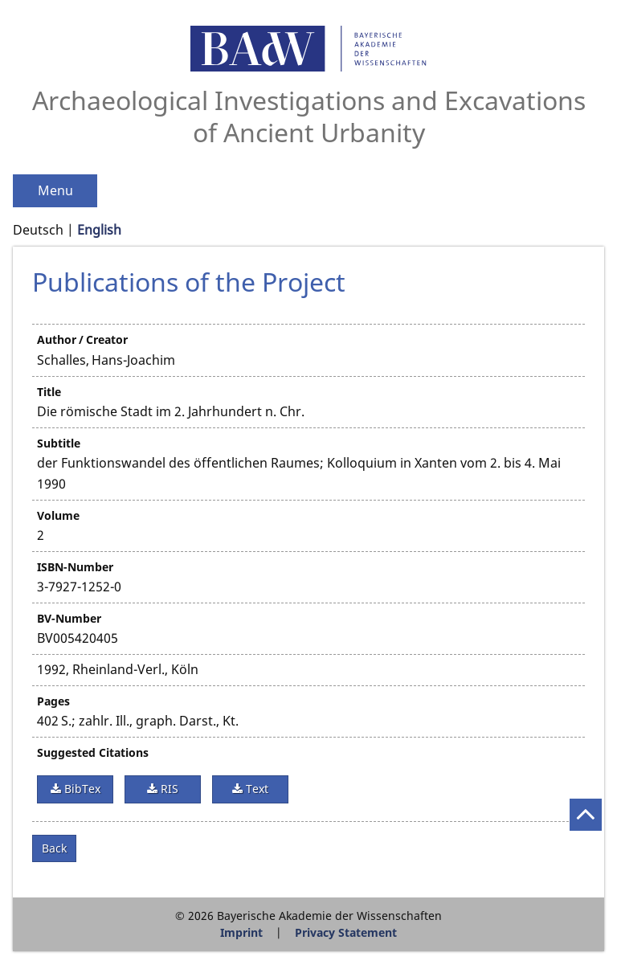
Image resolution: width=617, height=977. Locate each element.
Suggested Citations (93, 752)
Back (54, 848)
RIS (167, 788)
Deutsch (38, 230)
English (99, 230)
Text (255, 788)
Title (49, 391)
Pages (53, 701)
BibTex (80, 788)
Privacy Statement (346, 932)
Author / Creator (82, 339)
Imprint (241, 932)
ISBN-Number (75, 566)
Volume (58, 515)
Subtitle (58, 443)
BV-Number (69, 618)
